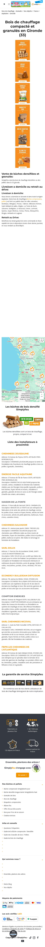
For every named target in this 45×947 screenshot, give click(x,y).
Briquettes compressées (12, 802)
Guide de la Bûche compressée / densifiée (18, 831)
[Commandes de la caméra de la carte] (42, 385)
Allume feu (7, 806)
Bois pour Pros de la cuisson (14, 812)
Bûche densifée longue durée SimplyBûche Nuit (20, 792)
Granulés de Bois (10, 795)
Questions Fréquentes (11, 828)
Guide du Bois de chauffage (13, 838)
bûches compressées (34, 199)
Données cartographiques (11, 392)
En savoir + (22, 775)
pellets (4, 201)
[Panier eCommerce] (4, 4)
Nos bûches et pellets (12, 784)
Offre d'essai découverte (12, 809)
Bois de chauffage (10, 799)
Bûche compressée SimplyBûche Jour (17, 789)
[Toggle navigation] (9, 4)
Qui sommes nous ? (11, 859)
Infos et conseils (9, 823)
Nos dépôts (8, 887)
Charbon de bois (9, 816)
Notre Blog (8, 884)
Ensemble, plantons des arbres (14, 874)
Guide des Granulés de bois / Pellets (16, 835)
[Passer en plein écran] (42, 340)
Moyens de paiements (12, 898)
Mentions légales (8, 926)
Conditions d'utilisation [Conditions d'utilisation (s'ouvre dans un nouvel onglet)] (36, 392)
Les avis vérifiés (12, 914)
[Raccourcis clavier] (3, 392)
